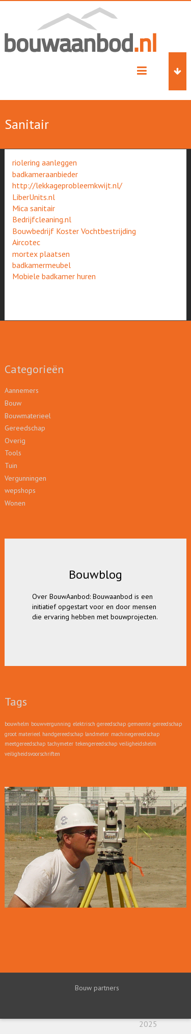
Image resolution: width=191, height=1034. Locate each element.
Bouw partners (97, 987)
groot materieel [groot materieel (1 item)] (22, 734)
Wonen (15, 503)
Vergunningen (25, 478)
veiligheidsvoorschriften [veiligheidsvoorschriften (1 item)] (32, 753)
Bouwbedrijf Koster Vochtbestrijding (74, 231)
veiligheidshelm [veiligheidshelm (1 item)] (137, 743)
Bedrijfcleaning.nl (41, 219)
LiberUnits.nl (33, 197)
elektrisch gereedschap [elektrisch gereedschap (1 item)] (99, 723)
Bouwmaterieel (28, 415)
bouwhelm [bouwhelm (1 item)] (17, 723)
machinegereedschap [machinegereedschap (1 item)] (135, 734)
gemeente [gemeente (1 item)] (139, 723)
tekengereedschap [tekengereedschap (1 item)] (96, 743)
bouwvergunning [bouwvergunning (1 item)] (51, 723)
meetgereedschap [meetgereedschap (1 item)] (25, 743)
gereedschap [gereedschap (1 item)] (167, 723)
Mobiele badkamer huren (54, 276)
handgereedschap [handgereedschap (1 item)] (62, 734)
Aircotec (26, 242)
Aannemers (22, 390)
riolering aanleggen (44, 162)
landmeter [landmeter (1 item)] (97, 734)
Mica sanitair (33, 208)
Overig (15, 440)
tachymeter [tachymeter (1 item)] (60, 743)
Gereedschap (25, 427)
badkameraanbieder (45, 174)
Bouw (13, 403)
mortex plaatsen (41, 254)
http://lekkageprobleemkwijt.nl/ (67, 185)
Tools (13, 452)
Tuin (11, 465)
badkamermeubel (41, 265)
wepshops (20, 490)
